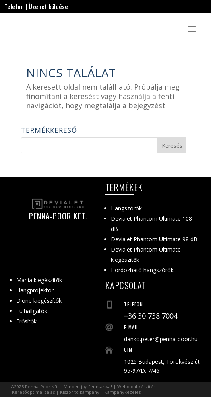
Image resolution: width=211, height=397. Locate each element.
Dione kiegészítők (39, 300)
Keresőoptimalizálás (33, 392)
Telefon (14, 6)
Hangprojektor (35, 290)
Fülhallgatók (31, 311)
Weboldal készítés (136, 386)
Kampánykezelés (123, 392)
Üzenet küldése (48, 6)
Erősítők (26, 321)
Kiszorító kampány (79, 392)
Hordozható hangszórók (142, 270)
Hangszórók (126, 208)
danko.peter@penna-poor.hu (160, 339)
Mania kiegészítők (39, 280)
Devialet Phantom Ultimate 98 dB (154, 239)
